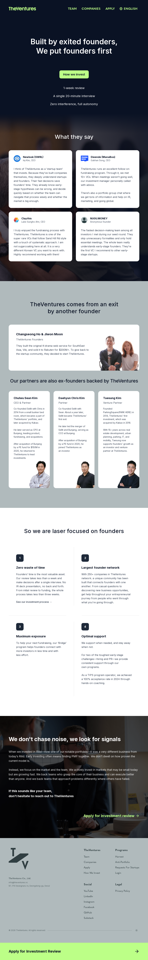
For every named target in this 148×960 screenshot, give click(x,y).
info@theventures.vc (18, 882)
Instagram (89, 901)
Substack (89, 917)
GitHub (88, 912)
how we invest (92, 872)
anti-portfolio (122, 862)
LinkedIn (88, 896)
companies (91, 8)
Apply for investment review (111, 816)
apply (110, 8)
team (72, 8)
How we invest (74, 74)
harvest (119, 856)
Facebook (89, 907)
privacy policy (122, 890)
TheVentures (22, 930)
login (118, 872)
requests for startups (127, 867)
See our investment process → (34, 601)
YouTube (88, 890)
